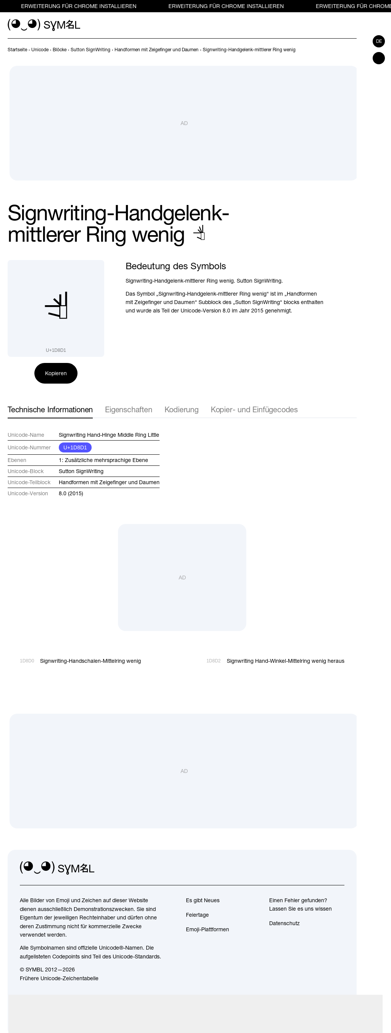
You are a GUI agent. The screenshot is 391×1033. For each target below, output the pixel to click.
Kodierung (182, 409)
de (379, 41)
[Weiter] (352, 49)
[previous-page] (17, 49)
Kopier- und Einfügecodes (254, 409)
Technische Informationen (50, 409)
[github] (321, 868)
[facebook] (338, 868)
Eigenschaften (128, 409)
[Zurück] (338, 49)
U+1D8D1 (75, 447)
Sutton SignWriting (81, 471)
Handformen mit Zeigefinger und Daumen (109, 482)
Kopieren (56, 373)
